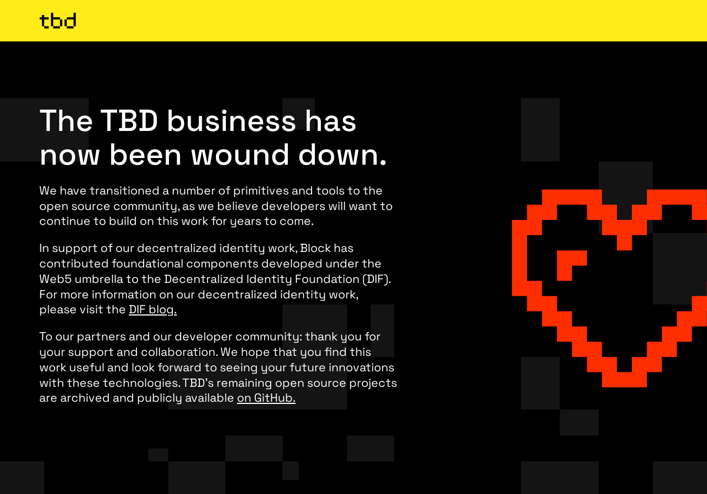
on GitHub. (266, 397)
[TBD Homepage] (353, 20)
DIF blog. (153, 309)
